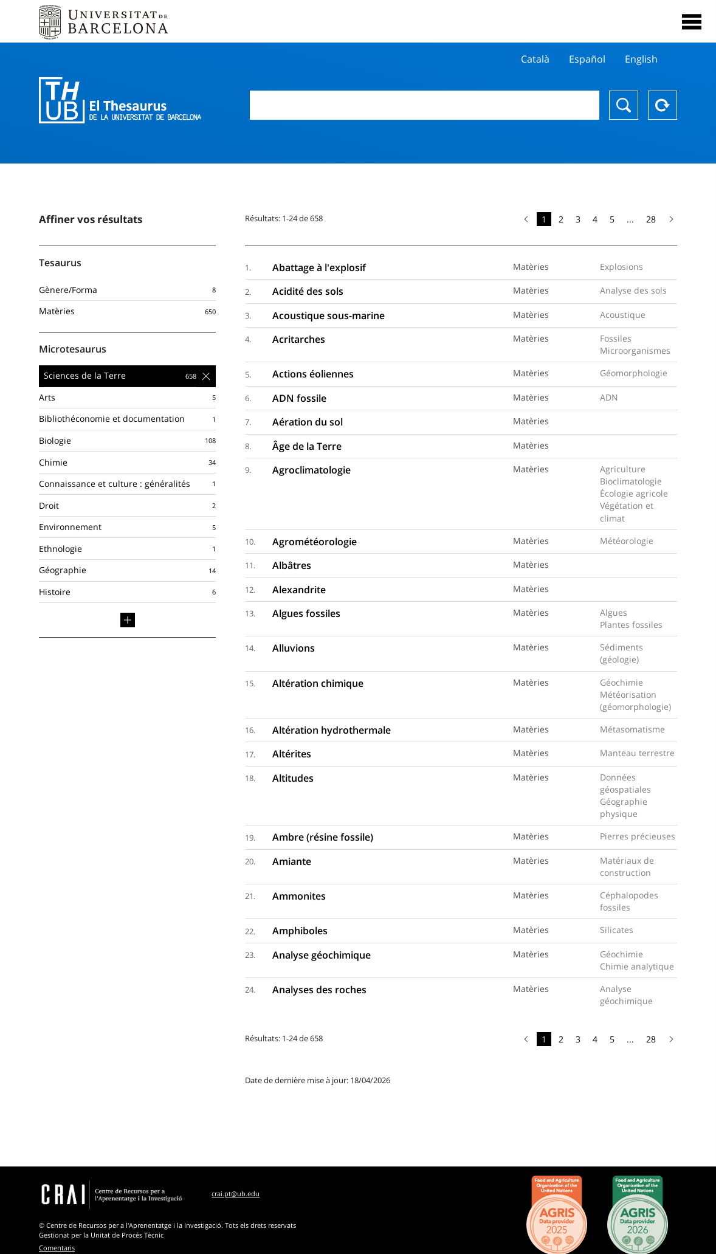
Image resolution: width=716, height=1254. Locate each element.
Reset (662, 105)
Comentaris (57, 1247)
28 (651, 219)
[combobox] (424, 105)
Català (535, 59)
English (641, 59)
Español (587, 59)
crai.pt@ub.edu (236, 1193)
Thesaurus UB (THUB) (120, 100)
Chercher (623, 105)
